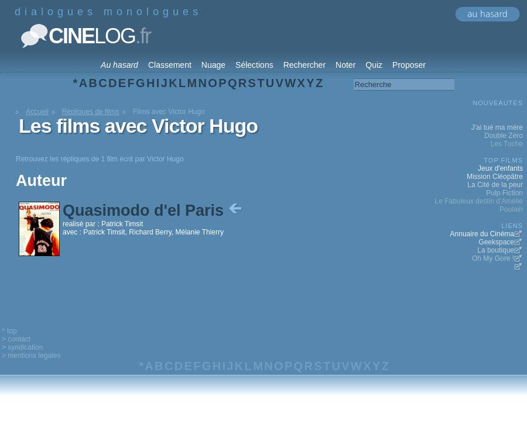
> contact (16, 339)
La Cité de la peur (495, 185)
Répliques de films (90, 112)
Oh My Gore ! (493, 258)
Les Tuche (507, 144)
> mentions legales (31, 355)
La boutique (495, 250)
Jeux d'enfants (500, 168)
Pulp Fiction (504, 193)
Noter (345, 65)
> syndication (22, 347)
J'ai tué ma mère (497, 127)
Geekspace (496, 242)
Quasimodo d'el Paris (153, 210)
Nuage (213, 65)
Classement (169, 65)
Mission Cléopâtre (495, 176)
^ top (9, 331)
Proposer (409, 65)
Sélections (254, 65)
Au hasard (119, 65)
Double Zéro (503, 136)
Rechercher (304, 65)
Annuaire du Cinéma (482, 234)
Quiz (373, 65)
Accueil (37, 112)
